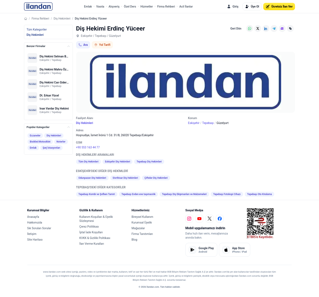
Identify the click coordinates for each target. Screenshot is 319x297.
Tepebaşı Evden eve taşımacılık (138, 194)
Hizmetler (146, 6)
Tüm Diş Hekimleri (88, 161)
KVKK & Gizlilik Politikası (94, 238)
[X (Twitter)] (257, 28)
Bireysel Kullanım (142, 216)
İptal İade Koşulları (91, 232)
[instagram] (189, 218)
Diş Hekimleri (62, 18)
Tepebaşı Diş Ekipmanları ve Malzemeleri (184, 194)
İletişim (32, 234)
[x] (209, 218)
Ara (83, 44)
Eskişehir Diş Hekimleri (117, 161)
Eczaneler (35, 135)
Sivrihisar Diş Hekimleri (125, 177)
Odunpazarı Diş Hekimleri (92, 177)
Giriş (232, 6)
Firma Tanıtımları (142, 234)
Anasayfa (33, 216)
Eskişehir (193, 123)
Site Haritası (35, 239)
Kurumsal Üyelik (142, 222)
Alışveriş (114, 6)
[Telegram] (274, 28)
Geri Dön (235, 28)
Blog (134, 239)
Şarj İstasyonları (51, 147)
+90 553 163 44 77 (88, 147)
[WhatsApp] (249, 28)
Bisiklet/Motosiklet (40, 141)
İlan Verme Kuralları (91, 243)
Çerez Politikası (89, 226)
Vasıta (100, 6)
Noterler (61, 141)
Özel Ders (130, 6)
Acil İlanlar (186, 6)
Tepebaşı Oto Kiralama (259, 194)
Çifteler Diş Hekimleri (156, 177)
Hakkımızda (34, 222)
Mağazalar (138, 228)
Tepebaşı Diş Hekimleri (149, 161)
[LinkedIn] (265, 28)
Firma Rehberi (166, 6)
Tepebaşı (208, 123)
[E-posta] (282, 28)
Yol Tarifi (102, 44)
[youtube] (199, 218)
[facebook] (220, 218)
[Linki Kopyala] (290, 28)
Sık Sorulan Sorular (39, 228)
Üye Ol (252, 6)
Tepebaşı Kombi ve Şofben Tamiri (97, 194)
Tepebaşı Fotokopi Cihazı (227, 194)
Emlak (88, 6)
